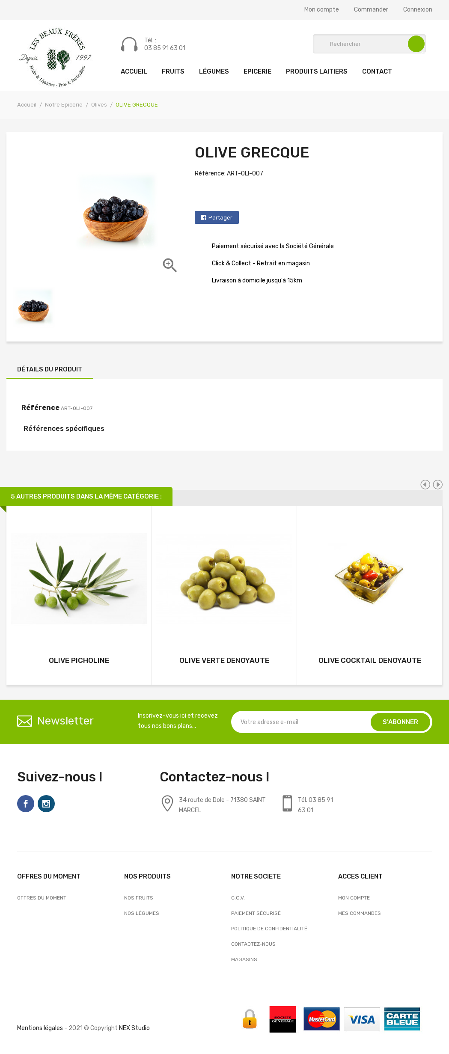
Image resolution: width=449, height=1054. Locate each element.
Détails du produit (49, 369)
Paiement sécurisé (256, 913)
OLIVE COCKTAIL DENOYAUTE (369, 660)
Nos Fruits (138, 898)
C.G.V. (238, 898)
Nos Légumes (141, 913)
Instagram (46, 803)
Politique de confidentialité (269, 929)
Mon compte (321, 9)
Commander (371, 9)
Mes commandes (359, 913)
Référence (40, 408)
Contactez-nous (253, 944)
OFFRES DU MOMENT (41, 898)
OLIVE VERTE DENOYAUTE (224, 660)
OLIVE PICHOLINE (79, 660)
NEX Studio (134, 1028)
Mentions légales (40, 1028)
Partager (220, 217)
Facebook (25, 803)
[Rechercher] (369, 43)
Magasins (244, 959)
